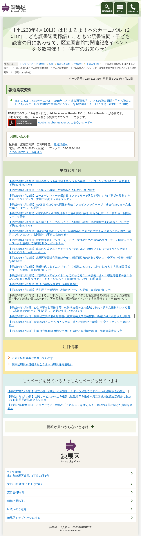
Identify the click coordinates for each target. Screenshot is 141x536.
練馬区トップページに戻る (23, 517)
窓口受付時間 (15, 492)
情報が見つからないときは (68, 427)
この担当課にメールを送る (25, 152)
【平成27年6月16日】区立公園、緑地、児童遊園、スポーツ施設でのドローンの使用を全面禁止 (66, 391)
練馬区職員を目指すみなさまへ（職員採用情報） (42, 364)
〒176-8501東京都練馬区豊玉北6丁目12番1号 (28, 473)
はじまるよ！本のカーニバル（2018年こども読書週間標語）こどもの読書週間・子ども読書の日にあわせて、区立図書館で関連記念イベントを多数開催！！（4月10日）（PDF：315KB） (73, 102)
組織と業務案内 (16, 500)
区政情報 (41, 64)
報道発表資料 (63, 64)
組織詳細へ (61, 144)
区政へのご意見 (16, 509)
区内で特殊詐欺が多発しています (32, 357)
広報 (51, 64)
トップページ (26, 64)
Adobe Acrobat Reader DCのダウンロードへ (50, 122)
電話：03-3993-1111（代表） (25, 484)
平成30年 (78, 64)
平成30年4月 (92, 64)
